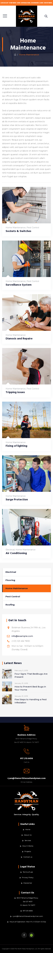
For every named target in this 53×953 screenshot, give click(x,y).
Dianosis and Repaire (19, 338)
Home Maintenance (16, 227)
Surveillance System (19, 285)
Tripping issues (15, 392)
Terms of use (28, 872)
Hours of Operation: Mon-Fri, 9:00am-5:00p (28, 922)
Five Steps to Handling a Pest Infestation (31, 701)
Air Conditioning (16, 553)
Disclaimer (27, 883)
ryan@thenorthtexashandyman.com (28, 916)
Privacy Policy (27, 877)
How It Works (27, 846)
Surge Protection (17, 499)
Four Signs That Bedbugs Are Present (31, 675)
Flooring (10, 580)
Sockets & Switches (18, 231)
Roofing (10, 604)
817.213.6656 (28, 911)
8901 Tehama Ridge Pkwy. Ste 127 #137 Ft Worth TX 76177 (28, 901)
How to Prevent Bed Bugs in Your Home (30, 688)
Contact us (27, 857)
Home (27, 829)
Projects (27, 851)
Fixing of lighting (16, 446)
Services (28, 840)
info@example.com (22, 636)
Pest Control (33, 227)
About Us (28, 835)
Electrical (10, 549)
